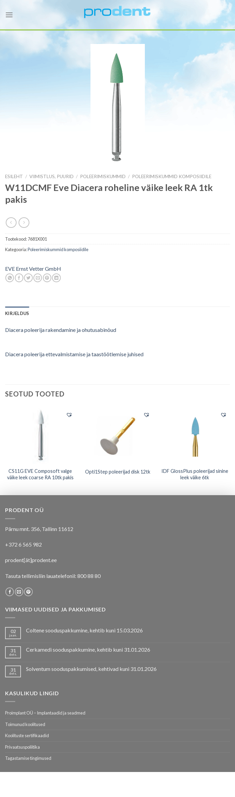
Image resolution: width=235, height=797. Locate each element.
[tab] (17, 313)
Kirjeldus (17, 313)
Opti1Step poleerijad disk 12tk (117, 472)
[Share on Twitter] (28, 277)
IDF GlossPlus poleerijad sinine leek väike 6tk (194, 474)
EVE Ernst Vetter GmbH (33, 268)
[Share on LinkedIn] (56, 277)
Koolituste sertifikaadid (27, 735)
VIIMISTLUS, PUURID (51, 176)
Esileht (14, 176)
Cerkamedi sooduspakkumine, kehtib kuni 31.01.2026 (88, 649)
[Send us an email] (19, 591)
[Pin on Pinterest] (47, 277)
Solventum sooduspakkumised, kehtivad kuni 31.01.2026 (91, 669)
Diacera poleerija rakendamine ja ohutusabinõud (60, 330)
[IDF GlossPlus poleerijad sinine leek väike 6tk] (194, 435)
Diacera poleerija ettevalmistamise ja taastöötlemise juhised (74, 354)
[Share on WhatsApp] (9, 277)
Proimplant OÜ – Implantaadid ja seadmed (45, 713)
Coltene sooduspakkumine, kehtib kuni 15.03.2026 (84, 630)
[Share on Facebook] (19, 277)
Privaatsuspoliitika (22, 747)
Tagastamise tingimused (28, 758)
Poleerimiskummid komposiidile (171, 176)
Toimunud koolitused (25, 724)
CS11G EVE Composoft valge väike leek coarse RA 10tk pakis (40, 474)
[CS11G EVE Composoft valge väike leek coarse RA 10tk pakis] (40, 435)
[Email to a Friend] (37, 277)
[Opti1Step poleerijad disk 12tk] (117, 435)
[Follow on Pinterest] (28, 591)
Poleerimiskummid (103, 176)
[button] (69, 415)
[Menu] (9, 14)
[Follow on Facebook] (9, 591)
